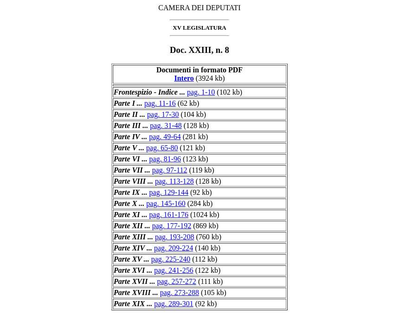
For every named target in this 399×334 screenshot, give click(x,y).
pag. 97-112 (169, 170)
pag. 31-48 (165, 125)
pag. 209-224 (173, 248)
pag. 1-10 (201, 92)
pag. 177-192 (171, 226)
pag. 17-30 (163, 114)
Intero (183, 78)
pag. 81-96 (165, 159)
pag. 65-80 (162, 148)
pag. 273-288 (179, 292)
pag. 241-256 (173, 270)
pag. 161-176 (168, 214)
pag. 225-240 (170, 259)
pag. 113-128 (174, 181)
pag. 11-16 (160, 103)
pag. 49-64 (164, 137)
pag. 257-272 (176, 281)
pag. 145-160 (165, 203)
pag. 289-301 (173, 304)
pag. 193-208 (174, 237)
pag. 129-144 (168, 192)
